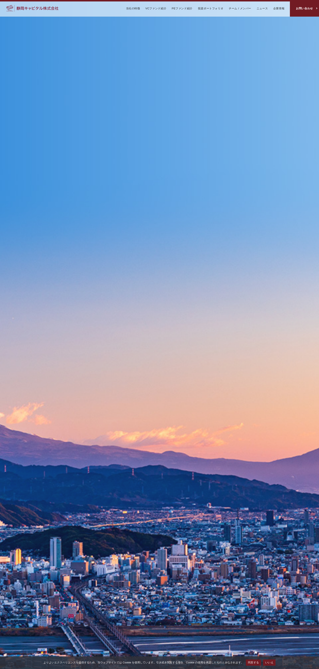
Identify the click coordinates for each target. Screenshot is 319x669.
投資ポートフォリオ (211, 8)
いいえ (269, 662)
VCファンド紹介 (155, 8)
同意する (253, 662)
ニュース (262, 8)
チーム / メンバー (240, 8)
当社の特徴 (133, 8)
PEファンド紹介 (182, 8)
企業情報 (279, 8)
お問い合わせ (304, 8)
